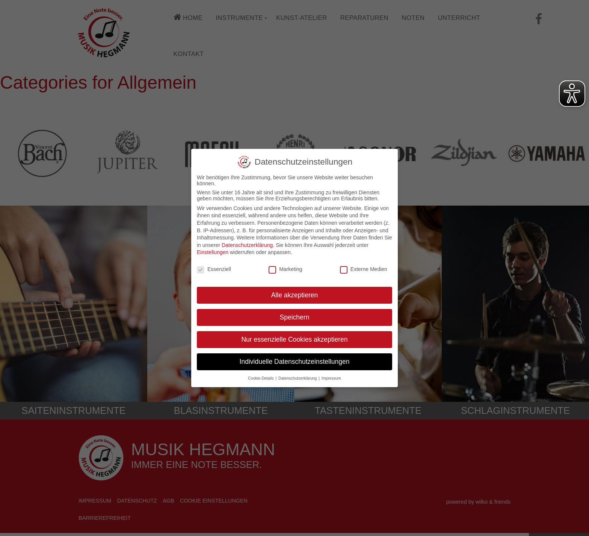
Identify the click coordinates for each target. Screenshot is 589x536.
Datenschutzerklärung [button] (298, 378)
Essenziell (214, 269)
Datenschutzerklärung (247, 245)
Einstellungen (212, 252)
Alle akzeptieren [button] (294, 294)
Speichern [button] (295, 317)
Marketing (285, 269)
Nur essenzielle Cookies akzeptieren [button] (294, 339)
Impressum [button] (331, 378)
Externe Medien (363, 269)
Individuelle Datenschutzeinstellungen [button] (295, 361)
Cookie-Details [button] (261, 378)
